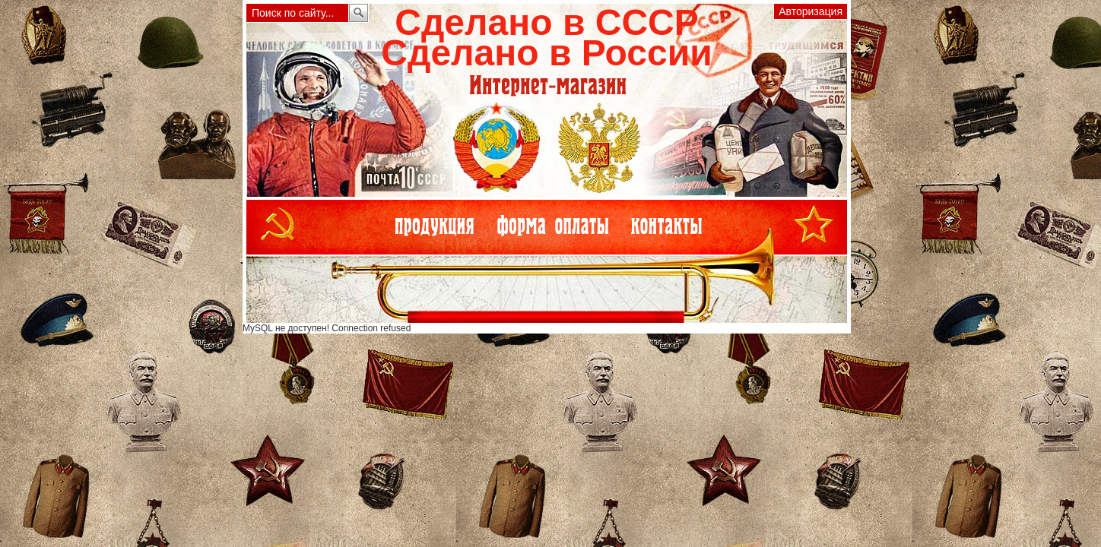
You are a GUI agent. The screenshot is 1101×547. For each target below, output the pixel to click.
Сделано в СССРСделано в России (546, 37)
